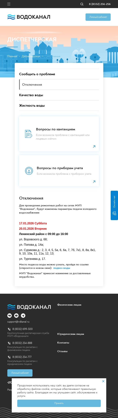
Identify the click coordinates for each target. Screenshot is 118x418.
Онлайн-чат (114, 205)
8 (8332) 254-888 (22, 343)
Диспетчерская (31, 56)
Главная (12, 56)
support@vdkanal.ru (18, 321)
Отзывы (62, 351)
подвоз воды (61, 268)
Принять (58, 403)
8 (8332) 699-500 (22, 329)
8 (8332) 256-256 (100, 4)
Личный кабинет (98, 17)
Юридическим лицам (70, 334)
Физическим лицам (69, 305)
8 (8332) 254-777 (22, 357)
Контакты (63, 342)
